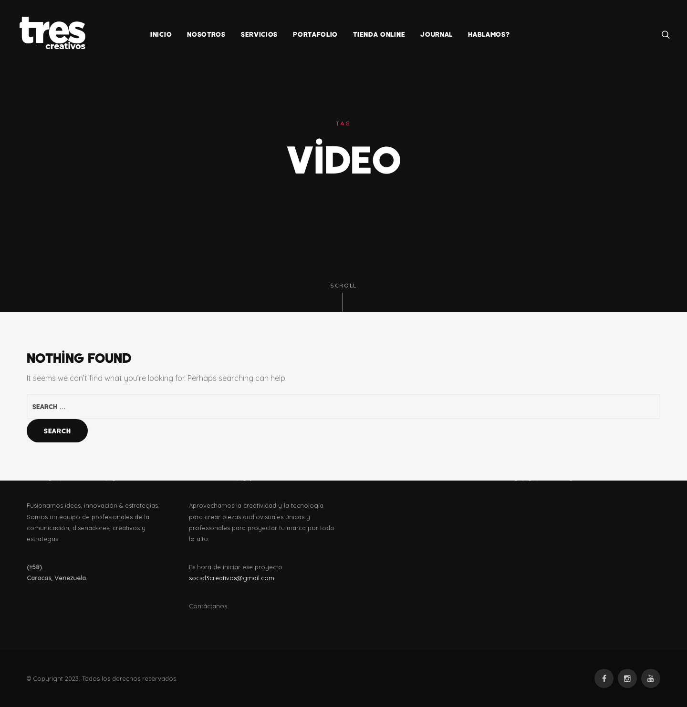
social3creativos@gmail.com (231, 578)
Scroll (343, 297)
